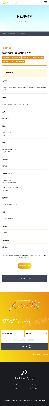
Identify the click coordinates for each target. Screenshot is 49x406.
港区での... (23, 33)
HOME (4, 33)
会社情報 (34, 384)
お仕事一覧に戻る (24, 278)
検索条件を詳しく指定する (40, 354)
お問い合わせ (34, 388)
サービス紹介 (15, 388)
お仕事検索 (13, 33)
